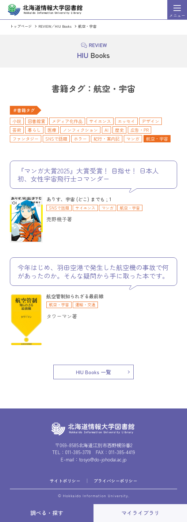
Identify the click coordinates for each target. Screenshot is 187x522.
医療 (51, 130)
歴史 (119, 130)
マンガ (133, 138)
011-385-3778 (78, 452)
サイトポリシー (65, 480)
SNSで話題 (56, 138)
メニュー (177, 15)
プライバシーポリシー (115, 480)
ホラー (80, 138)
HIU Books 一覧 (93, 372)
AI (106, 130)
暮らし (34, 130)
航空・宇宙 (87, 26)
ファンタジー (25, 138)
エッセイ (126, 121)
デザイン (150, 121)
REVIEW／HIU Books (55, 26)
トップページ (21, 26)
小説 (16, 121)
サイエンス (100, 121)
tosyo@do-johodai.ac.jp (103, 459)
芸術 (16, 130)
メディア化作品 (67, 121)
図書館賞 (36, 121)
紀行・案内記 (107, 138)
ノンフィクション (80, 130)
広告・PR (139, 130)
